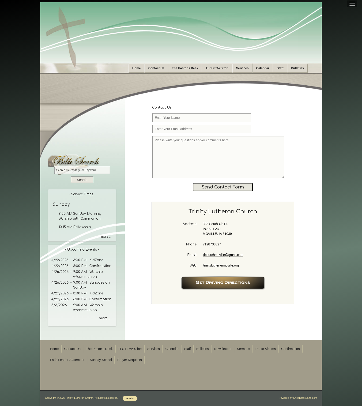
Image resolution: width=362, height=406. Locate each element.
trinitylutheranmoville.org (221, 265)
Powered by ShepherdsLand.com (298, 397)
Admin (129, 398)
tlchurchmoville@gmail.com (223, 255)
